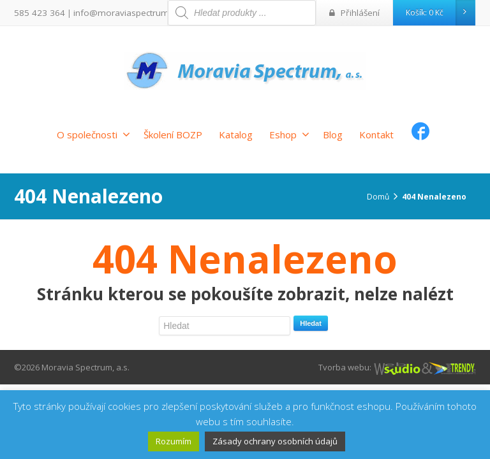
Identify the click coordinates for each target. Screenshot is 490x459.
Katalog (236, 134)
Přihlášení (357, 12)
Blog (333, 134)
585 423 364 (36, 12)
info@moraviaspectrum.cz (113, 12)
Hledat (311, 323)
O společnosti (93, 134)
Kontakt (376, 134)
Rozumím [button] (173, 441)
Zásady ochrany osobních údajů (275, 441)
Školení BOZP (173, 134)
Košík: (440, 13)
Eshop (289, 134)
